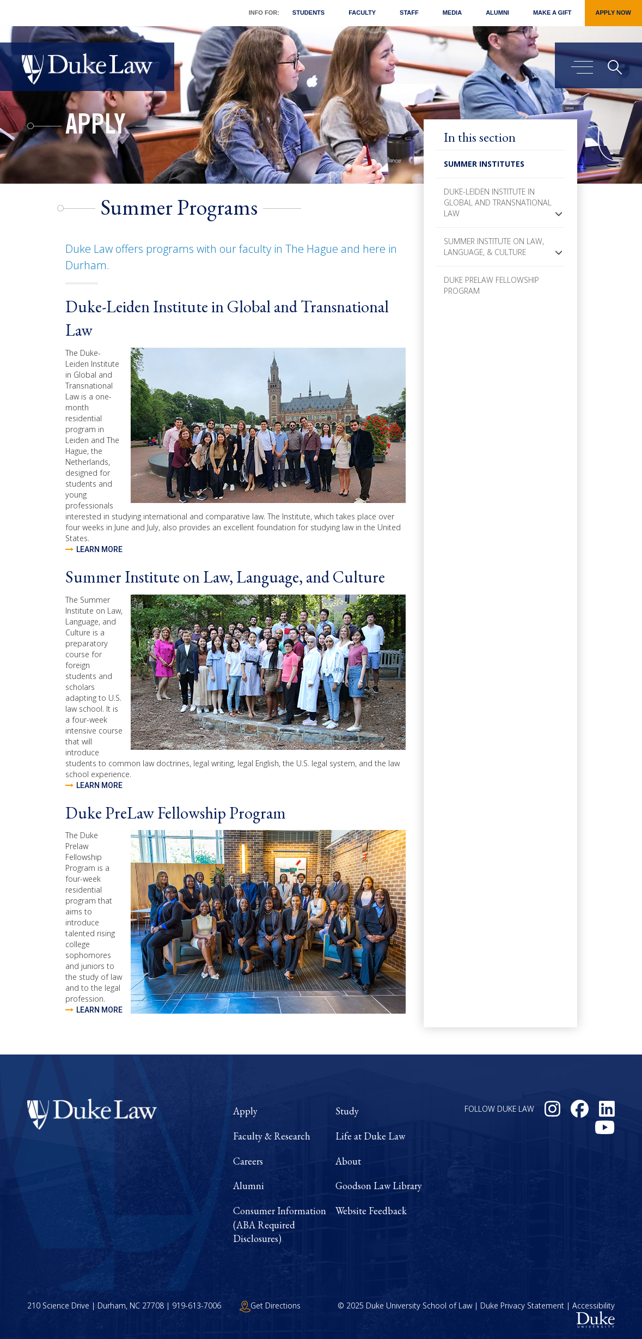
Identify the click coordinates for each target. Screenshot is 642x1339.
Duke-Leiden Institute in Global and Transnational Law (498, 202)
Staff (409, 12)
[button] (559, 214)
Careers (248, 1161)
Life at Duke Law (370, 1136)
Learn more (99, 550)
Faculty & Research (271, 1136)
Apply (95, 127)
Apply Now (613, 12)
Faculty (362, 12)
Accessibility (593, 1305)
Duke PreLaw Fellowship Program (491, 285)
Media (452, 12)
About (348, 1161)
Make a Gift (552, 12)
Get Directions (270, 1305)
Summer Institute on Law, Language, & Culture (494, 246)
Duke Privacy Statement (522, 1305)
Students (308, 12)
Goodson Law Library (378, 1185)
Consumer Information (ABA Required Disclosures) (279, 1224)
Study (347, 1111)
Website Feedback (371, 1210)
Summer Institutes (484, 164)
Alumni (497, 12)
